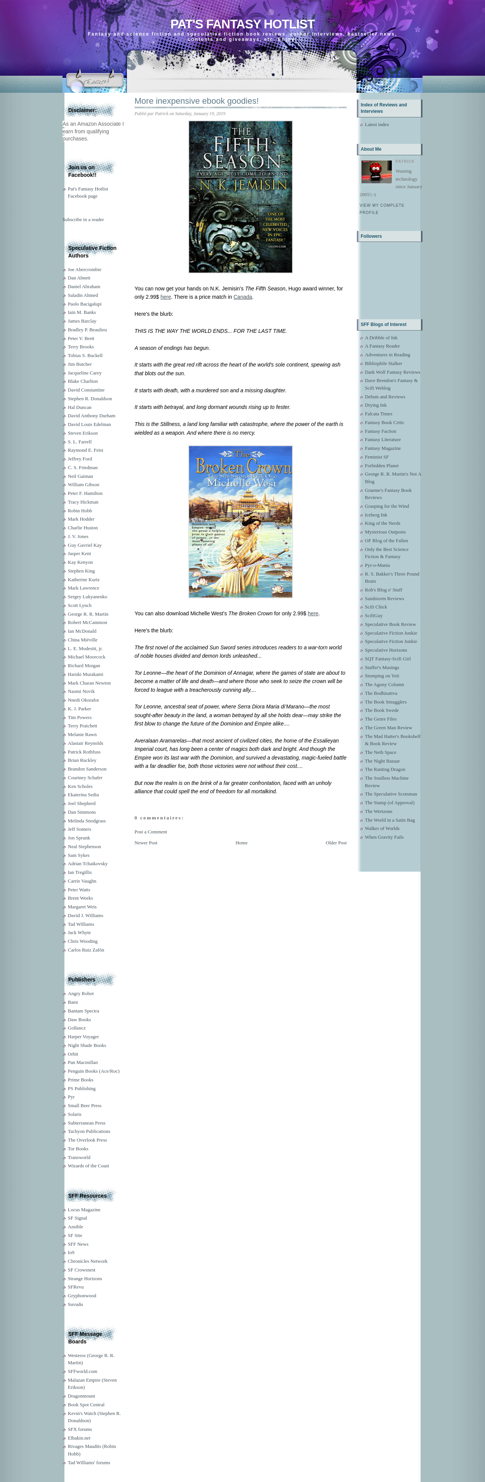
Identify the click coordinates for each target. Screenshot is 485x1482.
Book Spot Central (86, 1404)
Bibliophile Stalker (383, 363)
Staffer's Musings (382, 667)
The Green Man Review (388, 727)
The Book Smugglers (386, 702)
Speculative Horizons (386, 650)
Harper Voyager (83, 1036)
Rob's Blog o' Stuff (383, 590)
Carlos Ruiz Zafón (86, 950)
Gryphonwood (82, 1295)
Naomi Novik (81, 691)
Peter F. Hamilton (85, 493)
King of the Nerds (383, 523)
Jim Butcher (80, 364)
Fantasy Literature (383, 439)
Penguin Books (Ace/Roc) (93, 1071)
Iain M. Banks (82, 312)
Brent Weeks (80, 898)
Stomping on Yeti (382, 676)
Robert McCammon (87, 622)
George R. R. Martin (88, 614)
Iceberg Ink (376, 515)
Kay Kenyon (80, 562)
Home (242, 843)
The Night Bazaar (382, 761)
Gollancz (77, 1028)
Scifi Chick (376, 607)
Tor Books (78, 1148)
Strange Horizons (85, 1278)
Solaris (74, 1114)
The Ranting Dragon (385, 769)
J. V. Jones (78, 536)
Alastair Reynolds (85, 743)
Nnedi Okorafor (83, 700)
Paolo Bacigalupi (85, 304)
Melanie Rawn (82, 734)
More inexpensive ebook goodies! (197, 101)
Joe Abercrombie (84, 269)
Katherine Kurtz (84, 579)
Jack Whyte (79, 932)
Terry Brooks (81, 346)
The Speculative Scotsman (391, 794)
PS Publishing (81, 1088)
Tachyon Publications (89, 1131)
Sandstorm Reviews (384, 598)
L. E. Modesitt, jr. (85, 648)
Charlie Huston (83, 527)
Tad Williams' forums (89, 1462)
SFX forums (80, 1429)
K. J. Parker (79, 708)
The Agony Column (384, 684)
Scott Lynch (79, 605)
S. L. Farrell (80, 442)
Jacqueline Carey (85, 373)
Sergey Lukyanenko (87, 596)
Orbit (73, 1054)
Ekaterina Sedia (83, 794)
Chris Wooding (83, 941)
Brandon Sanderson (87, 769)
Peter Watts (79, 889)
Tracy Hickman (83, 502)
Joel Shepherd (81, 803)
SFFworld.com (82, 1371)
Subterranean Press (86, 1123)
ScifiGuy (374, 615)
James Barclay (82, 321)
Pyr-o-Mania (377, 565)
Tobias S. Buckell (85, 355)
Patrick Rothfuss (84, 752)
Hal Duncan (79, 407)
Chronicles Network (88, 1261)
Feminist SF (377, 457)
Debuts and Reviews (385, 396)
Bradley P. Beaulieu (87, 329)
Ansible (75, 1226)
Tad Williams (81, 924)
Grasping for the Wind (387, 506)
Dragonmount (81, 1396)
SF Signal (77, 1218)
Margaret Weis (82, 906)
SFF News (78, 1244)
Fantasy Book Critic (385, 422)
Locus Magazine (84, 1209)
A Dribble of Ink (381, 337)
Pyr (71, 1097)
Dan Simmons (82, 812)
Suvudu (75, 1304)
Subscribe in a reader (83, 219)
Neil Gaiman (80, 476)
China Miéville (82, 640)
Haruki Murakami (85, 674)
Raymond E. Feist (85, 450)
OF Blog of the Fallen (386, 540)
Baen (73, 1002)
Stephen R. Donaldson (90, 398)
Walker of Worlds (382, 828)
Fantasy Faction (380, 431)
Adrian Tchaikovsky (88, 863)
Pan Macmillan (83, 1062)
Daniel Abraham (84, 286)
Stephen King (81, 571)
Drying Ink (375, 405)
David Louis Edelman (89, 424)
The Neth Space (380, 752)
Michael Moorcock (86, 657)
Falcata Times (379, 414)
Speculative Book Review (390, 624)
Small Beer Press (85, 1105)
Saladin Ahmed (83, 295)
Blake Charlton (83, 381)
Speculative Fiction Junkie (391, 633)
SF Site (75, 1235)
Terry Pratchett (82, 726)
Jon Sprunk (79, 838)
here (166, 297)
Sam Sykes (78, 855)
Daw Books (79, 1019)
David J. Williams (85, 915)
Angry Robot (81, 993)
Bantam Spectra (83, 1011)
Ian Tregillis (80, 872)
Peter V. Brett (81, 338)
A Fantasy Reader (382, 346)
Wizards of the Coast (88, 1165)
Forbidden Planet (382, 465)
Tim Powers (80, 717)
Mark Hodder (81, 519)
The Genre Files (381, 719)
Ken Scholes (80, 786)
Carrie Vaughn (82, 881)
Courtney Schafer (85, 777)
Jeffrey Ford (80, 459)
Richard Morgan (84, 665)
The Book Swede (382, 710)
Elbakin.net (79, 1438)
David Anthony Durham (92, 415)
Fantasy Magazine (383, 448)
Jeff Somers (79, 829)
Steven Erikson (83, 433)
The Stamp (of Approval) (390, 802)
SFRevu (76, 1287)
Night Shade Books (87, 1045)
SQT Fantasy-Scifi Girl (388, 658)
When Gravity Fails (384, 837)
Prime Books (81, 1080)
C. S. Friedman (83, 467)
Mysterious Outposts (385, 532)
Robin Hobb (80, 510)
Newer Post (146, 843)
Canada (242, 297)
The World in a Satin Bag (390, 820)
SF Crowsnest (81, 1270)
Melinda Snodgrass (87, 821)
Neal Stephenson (84, 846)
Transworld (79, 1157)
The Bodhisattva (381, 693)
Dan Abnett (79, 278)
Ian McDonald (82, 631)
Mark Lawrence (83, 588)
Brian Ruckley (82, 760)
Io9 (71, 1252)
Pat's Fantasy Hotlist (242, 24)
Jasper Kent (79, 553)
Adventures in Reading (387, 354)
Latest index (377, 124)
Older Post (336, 843)
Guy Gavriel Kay (85, 545)
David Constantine (86, 390)
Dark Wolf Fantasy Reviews (392, 372)
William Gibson (83, 484)
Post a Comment (151, 832)
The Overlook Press (87, 1140)
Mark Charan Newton (89, 683)
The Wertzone (379, 811)
